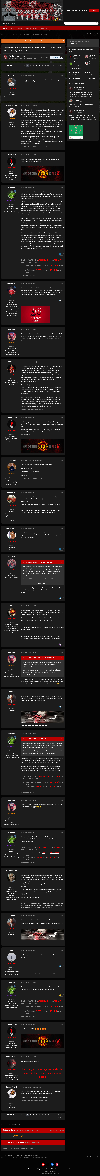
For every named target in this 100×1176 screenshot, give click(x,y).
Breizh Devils (11, 528)
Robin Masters (11, 871)
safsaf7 (11, 362)
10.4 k (11, 708)
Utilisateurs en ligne (31, 28)
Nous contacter (60, 1169)
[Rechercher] (75, 23)
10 (42, 65)
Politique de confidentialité (44, 1169)
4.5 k (11, 967)
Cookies (69, 1169)
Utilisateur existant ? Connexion (76, 10)
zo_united (11, 75)
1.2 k (11, 509)
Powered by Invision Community (50, 1173)
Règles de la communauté (33, 41)
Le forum (6, 24)
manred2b (11, 492)
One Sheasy (11, 283)
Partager (44, 57)
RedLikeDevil (11, 1057)
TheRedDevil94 (11, 155)
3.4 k (11, 346)
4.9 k (11, 545)
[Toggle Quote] (24, 562)
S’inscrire (93, 10)
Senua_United (11, 106)
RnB (11, 950)
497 (12, 378)
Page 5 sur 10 (60, 67)
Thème (31, 1169)
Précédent (10, 65)
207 (12, 573)
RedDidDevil (11, 460)
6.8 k (11, 1073)
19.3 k (11, 204)
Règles (12, 28)
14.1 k (11, 300)
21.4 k (11, 477)
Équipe (20, 28)
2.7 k (11, 171)
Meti (11, 606)
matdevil (11, 329)
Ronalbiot (11, 557)
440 (12, 92)
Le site (14, 23)
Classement (44, 28)
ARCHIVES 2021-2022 (29, 58)
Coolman (11, 692)
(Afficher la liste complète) (56, 1130)
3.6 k (11, 122)
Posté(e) (28, 75)
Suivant (48, 65)
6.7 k (11, 887)
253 (12, 622)
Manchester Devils (18, 56)
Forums (4, 28)
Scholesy (11, 187)
